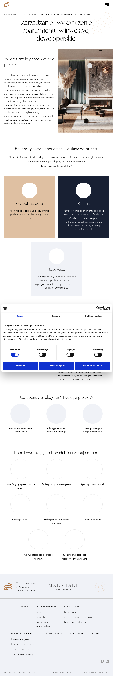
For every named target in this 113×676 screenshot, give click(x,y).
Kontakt (97, 633)
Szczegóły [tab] (56, 316)
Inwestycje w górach (21, 639)
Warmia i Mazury (20, 649)
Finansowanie (70, 612)
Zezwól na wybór (56, 366)
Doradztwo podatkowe (75, 622)
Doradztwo (41, 617)
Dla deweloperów (26, 14)
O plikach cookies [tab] (93, 316)
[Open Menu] (107, 4)
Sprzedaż (40, 612)
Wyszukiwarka (54, 633)
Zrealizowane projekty (22, 654)
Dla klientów (71, 606)
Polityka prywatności (61, 672)
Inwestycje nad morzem (22, 644)
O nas (24, 606)
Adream (105, 672)
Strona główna (10, 14)
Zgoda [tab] (20, 316)
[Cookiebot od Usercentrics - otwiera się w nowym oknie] (98, 308)
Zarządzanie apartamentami (43, 624)
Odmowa (20, 366)
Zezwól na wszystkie (92, 366)
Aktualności (77, 633)
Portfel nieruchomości (24, 633)
